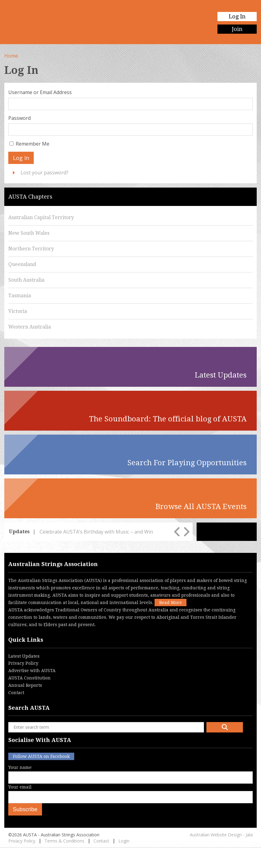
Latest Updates (24, 656)
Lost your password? (44, 172)
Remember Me (32, 143)
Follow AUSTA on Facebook (41, 756)
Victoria (17, 311)
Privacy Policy (23, 663)
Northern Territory (31, 249)
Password (19, 118)
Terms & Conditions (64, 841)
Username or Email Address (40, 92)
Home (11, 55)
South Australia (26, 280)
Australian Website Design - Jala (221, 835)
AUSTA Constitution (29, 677)
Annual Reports (25, 685)
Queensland (22, 264)
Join (237, 29)
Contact (16, 692)
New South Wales (28, 233)
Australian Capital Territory (41, 217)
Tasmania (19, 296)
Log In (237, 16)
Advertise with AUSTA (32, 670)
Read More (170, 602)
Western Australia (29, 327)
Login (123, 841)
